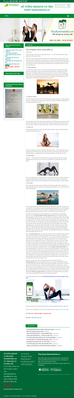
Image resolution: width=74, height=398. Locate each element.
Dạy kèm (34, 396)
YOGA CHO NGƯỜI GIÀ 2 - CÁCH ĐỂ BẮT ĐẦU (42, 333)
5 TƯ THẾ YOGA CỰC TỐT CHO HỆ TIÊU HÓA (42, 343)
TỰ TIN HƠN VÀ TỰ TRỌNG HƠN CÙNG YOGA (42, 339)
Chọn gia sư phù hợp (26, 356)
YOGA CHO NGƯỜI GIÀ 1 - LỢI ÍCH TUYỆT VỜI (42, 335)
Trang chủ (29, 45)
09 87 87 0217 (23, 1)
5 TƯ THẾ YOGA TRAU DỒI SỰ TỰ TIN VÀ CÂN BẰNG (44, 337)
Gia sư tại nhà (17, 396)
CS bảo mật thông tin (26, 364)
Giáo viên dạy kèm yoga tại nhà (38, 331)
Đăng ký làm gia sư (26, 359)
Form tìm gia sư (25, 353)
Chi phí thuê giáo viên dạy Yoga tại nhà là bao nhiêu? (43, 329)
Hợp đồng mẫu (25, 361)
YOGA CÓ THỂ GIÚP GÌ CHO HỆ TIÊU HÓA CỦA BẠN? (44, 345)
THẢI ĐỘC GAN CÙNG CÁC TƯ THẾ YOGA (41, 341)
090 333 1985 (14, 1)
